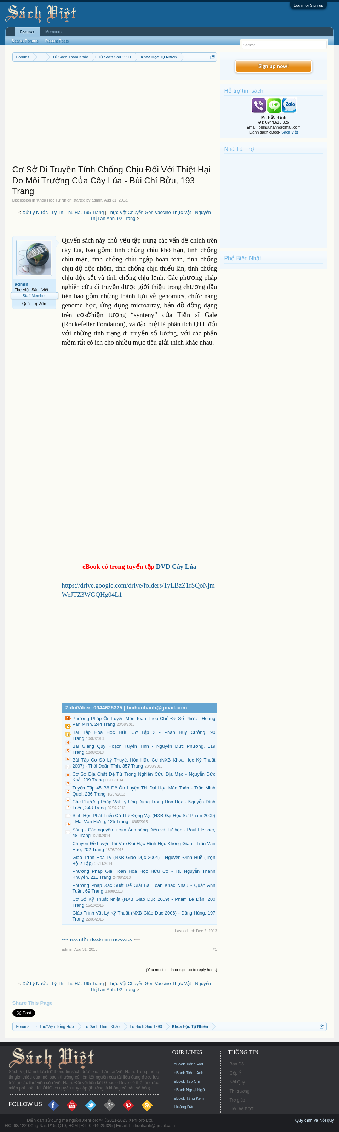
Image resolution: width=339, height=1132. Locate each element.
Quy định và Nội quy (314, 1120)
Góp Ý (236, 1073)
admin (97, 200)
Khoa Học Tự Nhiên (54, 200)
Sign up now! (273, 66)
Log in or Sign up (308, 5)
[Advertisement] (114, 114)
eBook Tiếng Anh (188, 1073)
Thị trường (239, 1091)
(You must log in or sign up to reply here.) (181, 970)
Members (53, 31)
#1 (215, 949)
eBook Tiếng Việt (188, 1064)
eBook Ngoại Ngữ (189, 1090)
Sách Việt (289, 132)
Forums (27, 32)
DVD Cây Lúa (176, 566)
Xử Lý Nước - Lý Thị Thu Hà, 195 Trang (63, 212)
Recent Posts (56, 41)
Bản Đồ (237, 1064)
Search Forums (25, 41)
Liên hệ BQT (242, 1108)
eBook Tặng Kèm (189, 1098)
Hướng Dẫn (184, 1107)
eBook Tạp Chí (187, 1081)
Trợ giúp (237, 1100)
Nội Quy (237, 1082)
